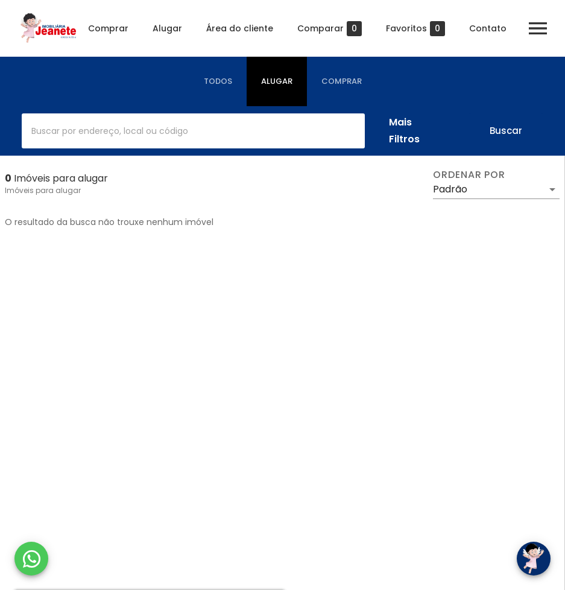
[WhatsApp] (31, 559)
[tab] (218, 81)
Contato (488, 28)
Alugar (167, 28)
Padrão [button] (450, 189)
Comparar (329, 28)
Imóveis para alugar (43, 190)
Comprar (108, 28)
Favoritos (415, 28)
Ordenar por (469, 175)
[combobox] (193, 130)
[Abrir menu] (538, 28)
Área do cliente (239, 28)
